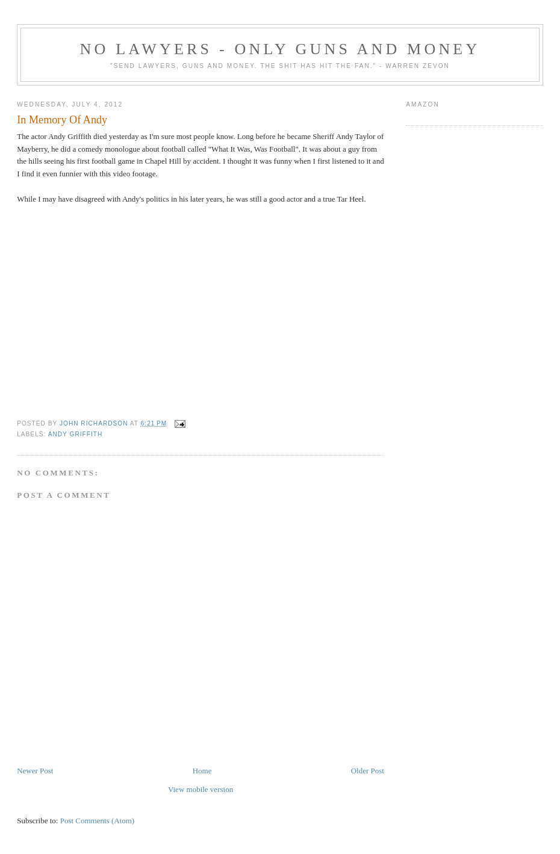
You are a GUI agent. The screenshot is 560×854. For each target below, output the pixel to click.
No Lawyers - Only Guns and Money (280, 49)
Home (202, 770)
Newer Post (35, 770)
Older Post (367, 770)
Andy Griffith (75, 434)
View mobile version (200, 789)
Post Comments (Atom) (97, 820)
